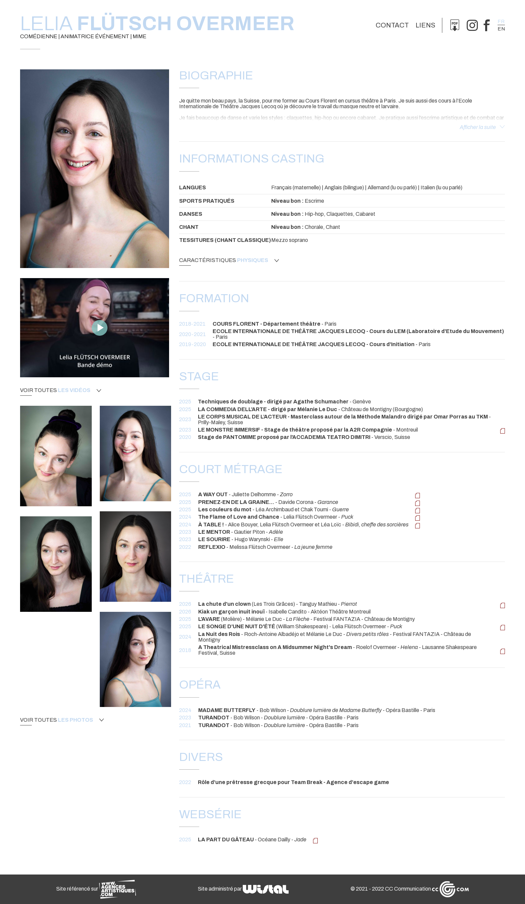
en (501, 28)
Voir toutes (60, 390)
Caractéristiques (229, 260)
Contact (392, 25)
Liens (425, 25)
